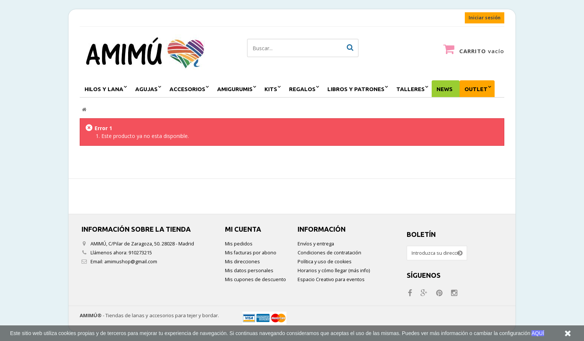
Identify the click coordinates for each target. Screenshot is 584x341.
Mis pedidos (239, 244)
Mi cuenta (243, 229)
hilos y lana (104, 89)
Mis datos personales (249, 270)
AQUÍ (537, 333)
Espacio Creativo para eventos (331, 279)
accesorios (187, 89)
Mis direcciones (242, 261)
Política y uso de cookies (325, 261)
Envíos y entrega (316, 244)
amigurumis (235, 89)
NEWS (445, 89)
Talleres (410, 89)
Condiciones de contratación (329, 253)
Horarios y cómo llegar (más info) (334, 270)
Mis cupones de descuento (255, 279)
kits (270, 89)
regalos (302, 89)
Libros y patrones (355, 89)
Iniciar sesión (485, 18)
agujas (146, 89)
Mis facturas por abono (250, 253)
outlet (476, 89)
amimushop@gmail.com (130, 261)
